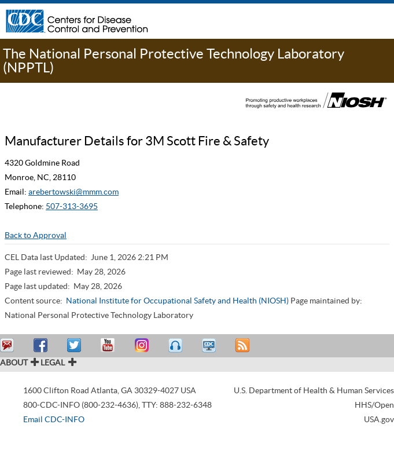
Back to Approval (36, 235)
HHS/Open (374, 404)
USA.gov (379, 419)
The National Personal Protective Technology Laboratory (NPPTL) (173, 60)
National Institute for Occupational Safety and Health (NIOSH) (177, 300)
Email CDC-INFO (53, 419)
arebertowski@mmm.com (73, 191)
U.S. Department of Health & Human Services (314, 390)
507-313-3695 (72, 206)
